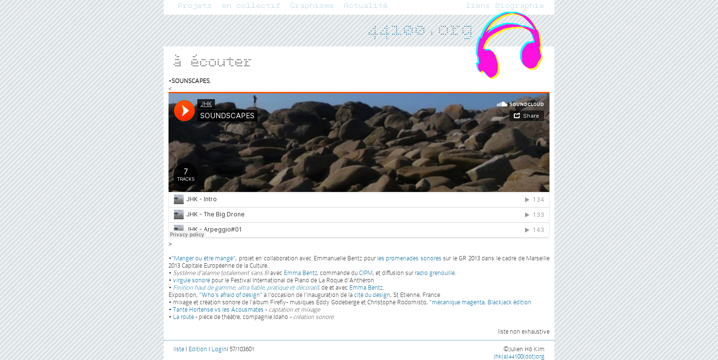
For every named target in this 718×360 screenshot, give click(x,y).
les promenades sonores (409, 258)
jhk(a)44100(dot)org (519, 356)
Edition (198, 349)
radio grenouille (435, 272)
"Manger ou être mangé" (203, 258)
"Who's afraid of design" (230, 294)
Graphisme (313, 5)
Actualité (366, 5)
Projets (195, 5)
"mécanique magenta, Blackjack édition (480, 302)
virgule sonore (191, 280)
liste (178, 349)
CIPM (366, 272)
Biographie (520, 5)
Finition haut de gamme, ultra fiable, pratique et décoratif (245, 287)
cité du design (372, 294)
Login (219, 349)
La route (183, 316)
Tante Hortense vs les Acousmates (218, 309)
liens (478, 5)
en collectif (251, 5)
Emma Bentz (300, 272)
